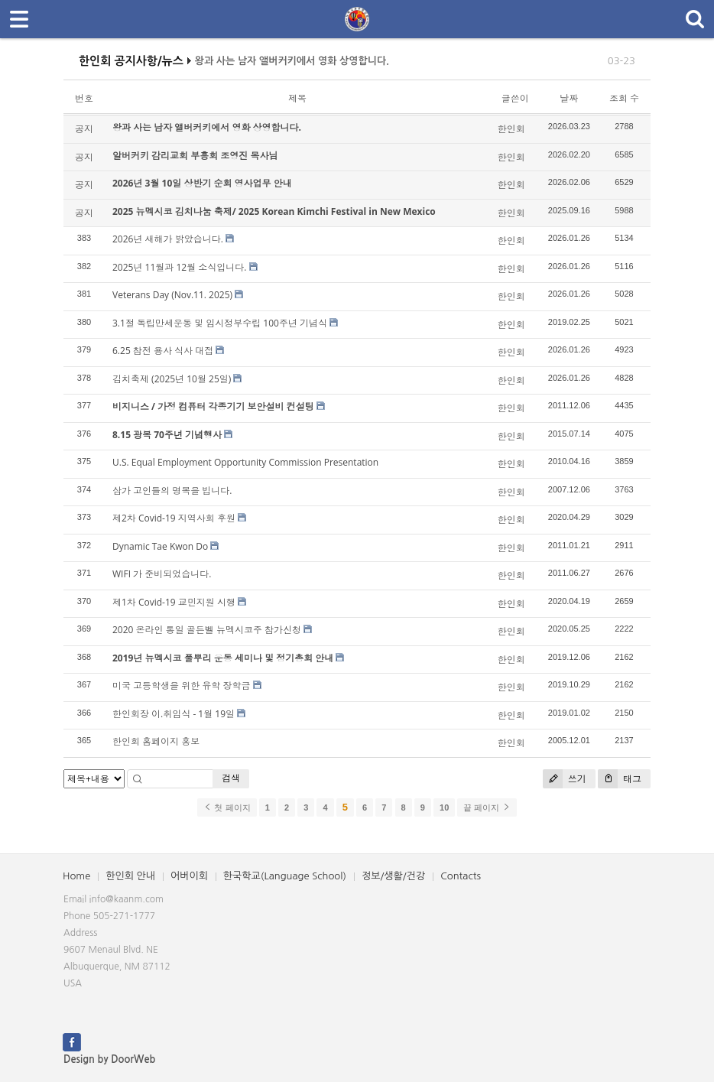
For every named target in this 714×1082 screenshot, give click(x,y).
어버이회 (189, 876)
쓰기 (564, 778)
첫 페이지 (226, 807)
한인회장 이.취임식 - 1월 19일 (173, 713)
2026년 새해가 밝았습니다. (167, 238)
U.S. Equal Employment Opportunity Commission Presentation (245, 462)
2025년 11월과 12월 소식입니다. (179, 267)
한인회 (511, 128)
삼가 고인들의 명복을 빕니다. (172, 490)
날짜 (569, 98)
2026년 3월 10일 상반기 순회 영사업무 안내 (202, 183)
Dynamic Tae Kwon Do (160, 546)
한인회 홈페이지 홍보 (156, 741)
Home (76, 876)
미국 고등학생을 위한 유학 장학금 (181, 685)
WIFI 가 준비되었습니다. (161, 573)
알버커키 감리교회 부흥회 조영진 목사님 (194, 155)
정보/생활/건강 (393, 876)
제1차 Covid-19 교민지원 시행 (173, 602)
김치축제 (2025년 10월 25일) (171, 378)
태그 (619, 778)
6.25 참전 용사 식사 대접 (162, 350)
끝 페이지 (486, 807)
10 (444, 807)
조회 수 (624, 98)
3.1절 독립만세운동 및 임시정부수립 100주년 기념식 (219, 323)
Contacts (460, 876)
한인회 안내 (130, 876)
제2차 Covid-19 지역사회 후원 (173, 518)
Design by (109, 1059)
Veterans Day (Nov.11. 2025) (172, 294)
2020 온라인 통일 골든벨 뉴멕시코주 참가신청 (206, 629)
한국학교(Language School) (284, 876)
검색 (231, 778)
